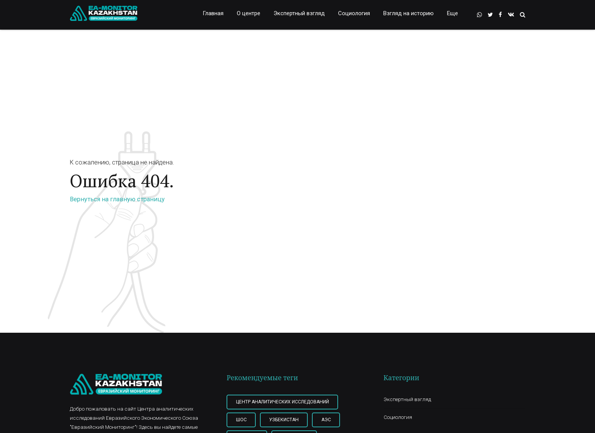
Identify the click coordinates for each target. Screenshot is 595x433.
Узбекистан (284, 419)
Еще (452, 13)
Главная (213, 13)
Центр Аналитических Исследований (282, 402)
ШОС (241, 419)
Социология (354, 13)
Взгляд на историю (408, 13)
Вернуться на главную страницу (117, 199)
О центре (248, 13)
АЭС (326, 419)
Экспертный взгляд (299, 13)
